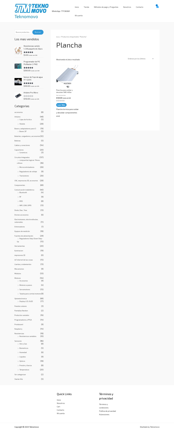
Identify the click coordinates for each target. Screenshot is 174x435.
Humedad (23, 350)
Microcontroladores (27, 165)
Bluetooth (23, 190)
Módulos (18, 271)
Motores (18, 275)
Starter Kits (19, 376)
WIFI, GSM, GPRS (26, 203)
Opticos (22, 358)
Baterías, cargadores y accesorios (28, 134)
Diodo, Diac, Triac (21, 208)
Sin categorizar (20, 372)
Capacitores (19, 147)
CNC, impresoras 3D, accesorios (27, 178)
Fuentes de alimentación (24, 233)
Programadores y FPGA (24, 317)
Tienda (86, 10)
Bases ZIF (23, 129)
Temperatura (24, 367)
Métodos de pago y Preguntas (105, 10)
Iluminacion (19, 248)
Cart (58, 404)
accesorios (18, 110)
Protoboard (19, 322)
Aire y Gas (23, 341)
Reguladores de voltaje (28, 169)
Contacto (136, 10)
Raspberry (18, 326)
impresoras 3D (20, 253)
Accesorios (23, 278)
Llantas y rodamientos (23, 262)
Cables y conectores (22, 143)
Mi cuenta (147, 10)
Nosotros (125, 10)
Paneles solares (21, 303)
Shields (22, 121)
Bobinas (17, 138)
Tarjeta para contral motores (31, 291)
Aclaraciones (104, 412)
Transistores (24, 173)
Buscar (38, 29)
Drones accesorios (22, 212)
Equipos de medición (22, 229)
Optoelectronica (20, 296)
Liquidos (22, 354)
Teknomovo (26, 15)
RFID (21, 199)
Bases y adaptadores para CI (25, 126)
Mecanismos (19, 266)
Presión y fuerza (26, 363)
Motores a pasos (26, 282)
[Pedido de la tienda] (139, 56)
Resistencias (19, 331)
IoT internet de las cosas (24, 257)
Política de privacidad (107, 408)
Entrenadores (19, 224)
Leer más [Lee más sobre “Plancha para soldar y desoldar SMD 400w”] (61, 103)
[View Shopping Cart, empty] (157, 10)
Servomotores (25, 287)
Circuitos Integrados (22, 155)
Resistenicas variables (28, 334)
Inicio (78, 10)
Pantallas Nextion (21, 308)
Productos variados (22, 313)
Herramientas (20, 243)
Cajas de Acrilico (25, 117)
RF (20, 194)
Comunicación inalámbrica (24, 187)
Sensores (18, 338)
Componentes (20, 183)
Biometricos (24, 345)
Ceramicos (23, 150)
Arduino (17, 114)
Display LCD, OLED (26, 299)
